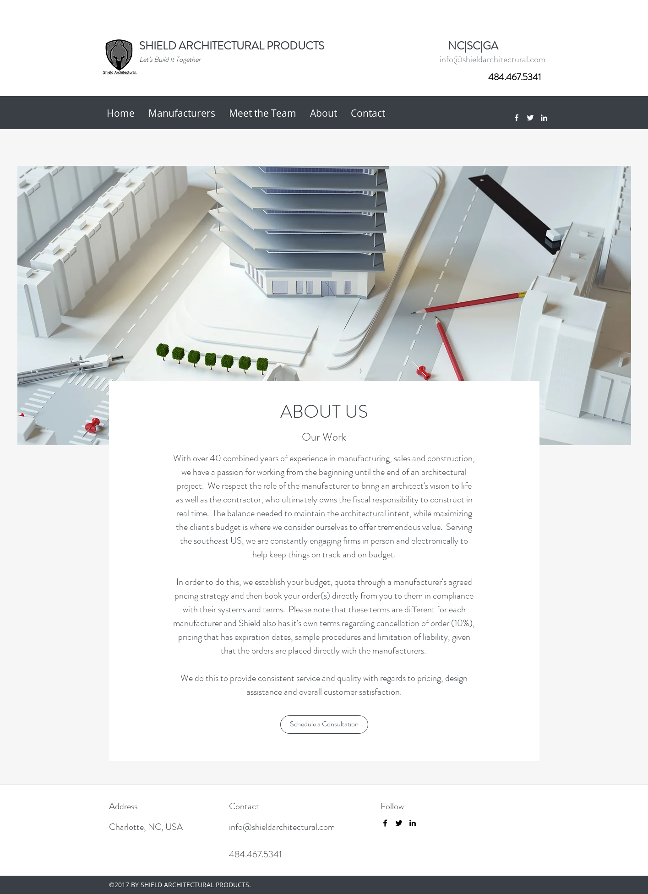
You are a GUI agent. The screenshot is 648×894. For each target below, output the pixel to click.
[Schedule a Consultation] (324, 724)
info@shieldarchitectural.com (492, 59)
